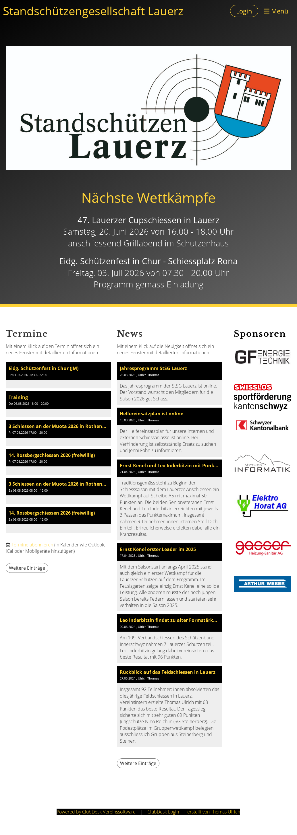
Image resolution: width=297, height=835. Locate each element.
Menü (276, 11)
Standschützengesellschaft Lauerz (93, 11)
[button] (58, 375)
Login (244, 11)
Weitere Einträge (27, 568)
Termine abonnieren (32, 545)
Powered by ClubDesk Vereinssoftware (96, 812)
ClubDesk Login (163, 812)
